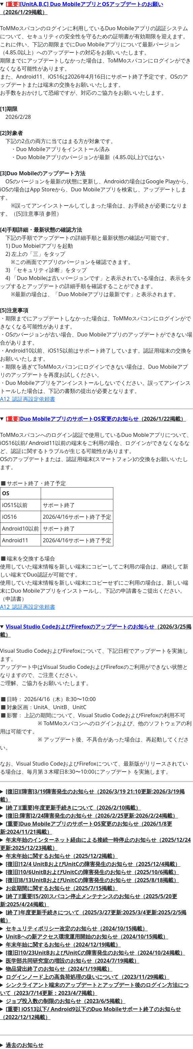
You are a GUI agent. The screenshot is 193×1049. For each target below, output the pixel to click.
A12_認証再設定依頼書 (27, 399)
